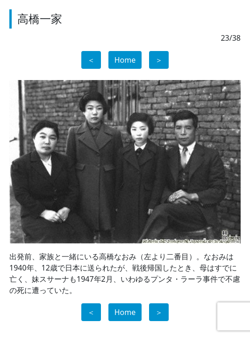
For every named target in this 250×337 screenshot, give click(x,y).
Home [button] (125, 60)
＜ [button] (91, 60)
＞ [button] (159, 60)
